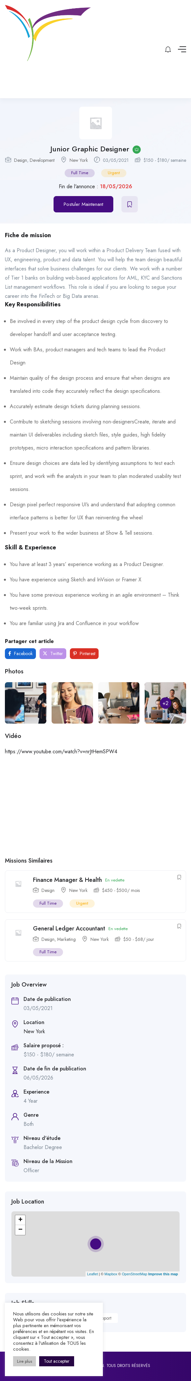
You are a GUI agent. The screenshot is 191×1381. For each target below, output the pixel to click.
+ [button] (20, 1220)
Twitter (53, 653)
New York (79, 160)
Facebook (20, 653)
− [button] (20, 1230)
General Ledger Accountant (69, 928)
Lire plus (24, 1361)
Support (104, 1318)
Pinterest (84, 653)
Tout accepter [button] (57, 1361)
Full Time (79, 173)
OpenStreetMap (134, 1274)
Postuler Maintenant (83, 204)
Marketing (66, 939)
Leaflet (92, 1274)
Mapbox (110, 1274)
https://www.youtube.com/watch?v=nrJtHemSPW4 (61, 751)
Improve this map (163, 1274)
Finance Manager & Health (67, 880)
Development (42, 160)
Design (20, 160)
